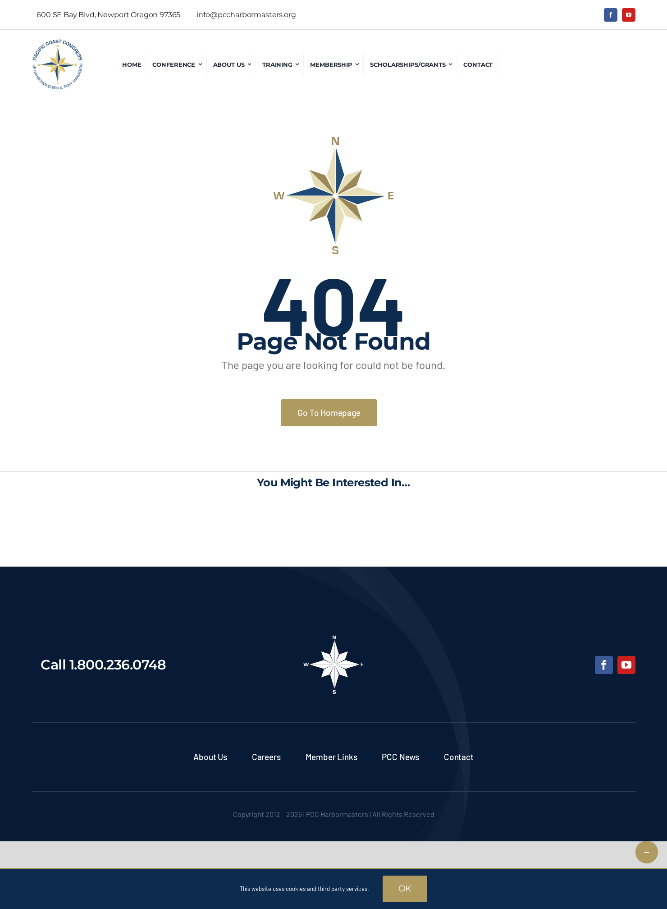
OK (405, 888)
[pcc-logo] (57, 43)
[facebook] (610, 15)
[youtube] (628, 15)
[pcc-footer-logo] (333, 638)
